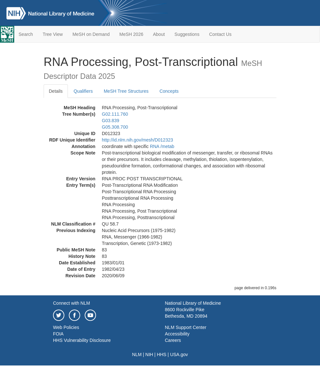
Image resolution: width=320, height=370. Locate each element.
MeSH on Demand (91, 34)
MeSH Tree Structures (126, 91)
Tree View (53, 34)
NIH (149, 354)
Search (26, 34)
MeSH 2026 (131, 34)
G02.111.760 (115, 114)
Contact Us (220, 34)
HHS (161, 354)
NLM (137, 354)
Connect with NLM (71, 303)
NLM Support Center (185, 327)
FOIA (58, 333)
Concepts (168, 91)
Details (56, 91)
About (159, 34)
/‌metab (167, 146)
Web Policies (66, 327)
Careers (173, 340)
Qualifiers (83, 91)
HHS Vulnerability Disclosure (82, 340)
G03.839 (110, 120)
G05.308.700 (115, 127)
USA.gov (179, 354)
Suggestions (187, 34)
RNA (154, 146)
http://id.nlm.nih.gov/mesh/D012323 (137, 140)
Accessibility (177, 333)
